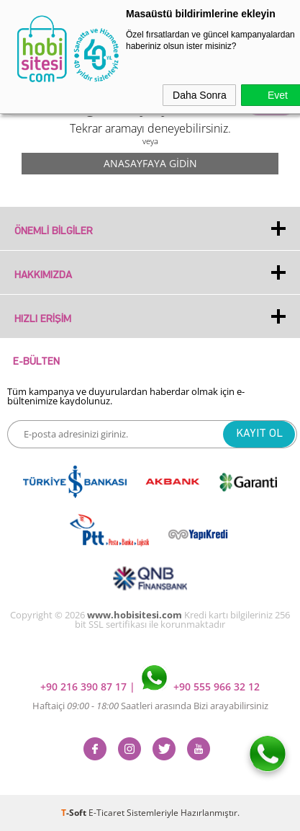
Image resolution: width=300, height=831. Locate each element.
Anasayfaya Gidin (150, 163)
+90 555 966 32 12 (201, 686)
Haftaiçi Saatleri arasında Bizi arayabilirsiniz (150, 705)
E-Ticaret (106, 812)
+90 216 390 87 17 (84, 686)
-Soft (74, 812)
